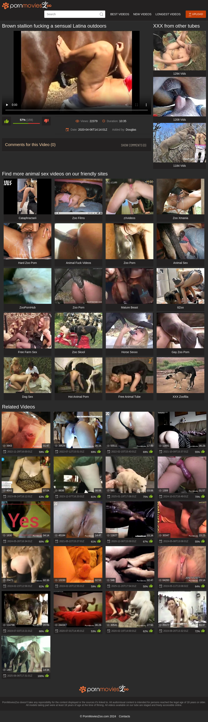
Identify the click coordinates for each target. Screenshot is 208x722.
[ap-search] (74, 14)
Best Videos (119, 14)
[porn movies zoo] (27, 5)
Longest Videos (168, 14)
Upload (196, 14)
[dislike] (46, 121)
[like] (6, 121)
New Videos (142, 14)
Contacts (124, 716)
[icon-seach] (101, 14)
